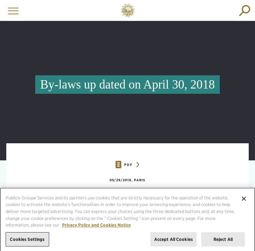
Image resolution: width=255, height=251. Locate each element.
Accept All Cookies (173, 240)
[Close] (244, 200)
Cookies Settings (27, 240)
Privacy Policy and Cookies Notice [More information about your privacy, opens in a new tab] (96, 226)
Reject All (223, 240)
